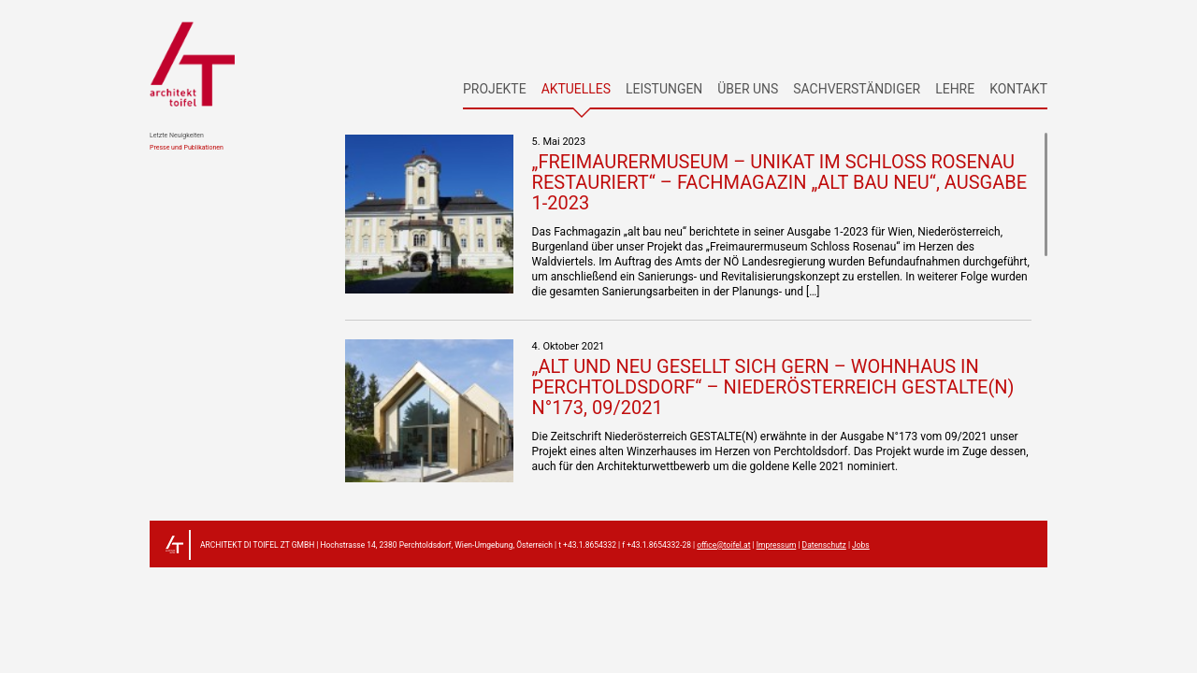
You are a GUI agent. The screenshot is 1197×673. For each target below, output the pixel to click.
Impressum (777, 545)
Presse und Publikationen (187, 148)
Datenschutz (824, 545)
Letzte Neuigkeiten (177, 136)
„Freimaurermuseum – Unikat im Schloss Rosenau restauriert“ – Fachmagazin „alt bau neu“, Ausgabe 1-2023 (779, 182)
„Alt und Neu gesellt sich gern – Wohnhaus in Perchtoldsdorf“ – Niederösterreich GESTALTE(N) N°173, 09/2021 (773, 387)
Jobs (861, 545)
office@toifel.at (723, 545)
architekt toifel (192, 63)
